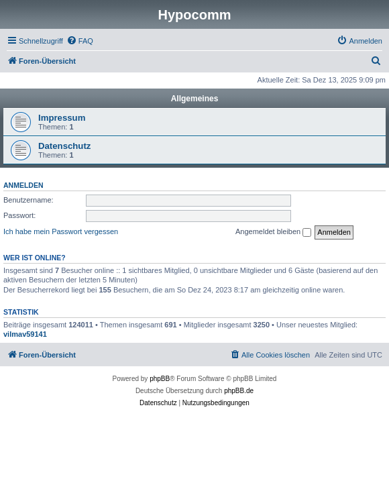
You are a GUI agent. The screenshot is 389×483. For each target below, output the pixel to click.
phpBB (160, 378)
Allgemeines (195, 98)
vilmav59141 (25, 334)
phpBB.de (239, 390)
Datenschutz (64, 146)
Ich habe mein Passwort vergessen (60, 231)
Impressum (61, 118)
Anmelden (23, 185)
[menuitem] (79, 41)
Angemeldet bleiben (273, 232)
